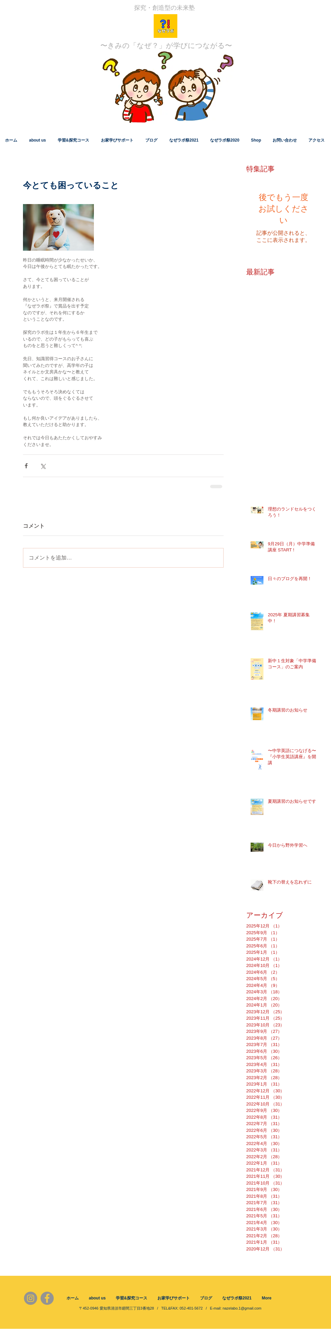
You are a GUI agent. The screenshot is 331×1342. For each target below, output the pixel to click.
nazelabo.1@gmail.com (242, 1308)
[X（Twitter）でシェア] (43, 466)
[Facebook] (47, 1298)
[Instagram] (30, 1298)
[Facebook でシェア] (26, 466)
